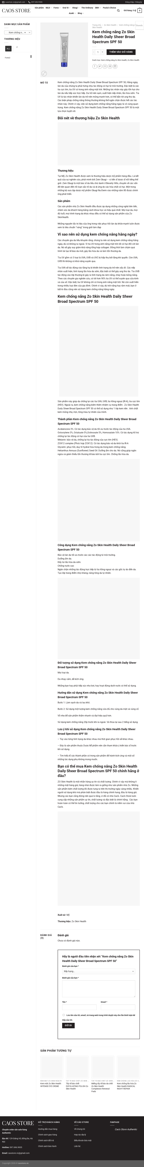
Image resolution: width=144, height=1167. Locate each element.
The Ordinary (87, 8)
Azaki (72, 13)
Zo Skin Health (110, 25)
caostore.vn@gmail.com (19, 1153)
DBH (98, 7)
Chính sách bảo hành (47, 1146)
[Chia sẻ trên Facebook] (94, 66)
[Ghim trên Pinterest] (110, 66)
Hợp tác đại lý (80, 1135)
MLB (49, 7)
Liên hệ (77, 1146)
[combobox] (18, 32)
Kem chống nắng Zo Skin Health (114, 60)
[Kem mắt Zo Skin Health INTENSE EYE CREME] (51, 1067)
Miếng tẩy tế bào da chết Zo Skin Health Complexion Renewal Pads (102, 1087)
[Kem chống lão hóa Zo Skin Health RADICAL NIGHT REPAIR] (128, 1067)
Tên (64, 1002)
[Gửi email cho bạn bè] (105, 66)
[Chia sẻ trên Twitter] (99, 66)
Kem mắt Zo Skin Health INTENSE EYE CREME (50, 1084)
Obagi (75, 7)
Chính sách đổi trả (46, 1140)
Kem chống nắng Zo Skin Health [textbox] (18, 33)
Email (104, 1002)
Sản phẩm (39, 8)
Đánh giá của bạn (70, 966)
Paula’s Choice (109, 8)
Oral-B (66, 7)
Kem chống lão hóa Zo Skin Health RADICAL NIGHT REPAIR (126, 1086)
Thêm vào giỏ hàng (121, 52)
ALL (8, 49)
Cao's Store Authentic (126, 1129)
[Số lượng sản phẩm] (98, 52)
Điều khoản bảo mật (83, 1140)
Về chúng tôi (79, 1129)
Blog (81, 13)
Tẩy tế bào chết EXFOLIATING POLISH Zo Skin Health (77, 1086)
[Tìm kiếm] (118, 10)
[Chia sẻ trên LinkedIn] (115, 66)
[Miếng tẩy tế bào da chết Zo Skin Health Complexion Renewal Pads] (102, 1067)
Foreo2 (7, 58)
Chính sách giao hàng (47, 1135)
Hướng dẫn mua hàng (47, 1129)
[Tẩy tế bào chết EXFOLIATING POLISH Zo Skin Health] (77, 1067)
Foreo (57, 7)
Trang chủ (96, 25)
